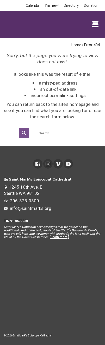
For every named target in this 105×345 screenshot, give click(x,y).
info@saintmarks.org (27, 208)
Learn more (59, 237)
